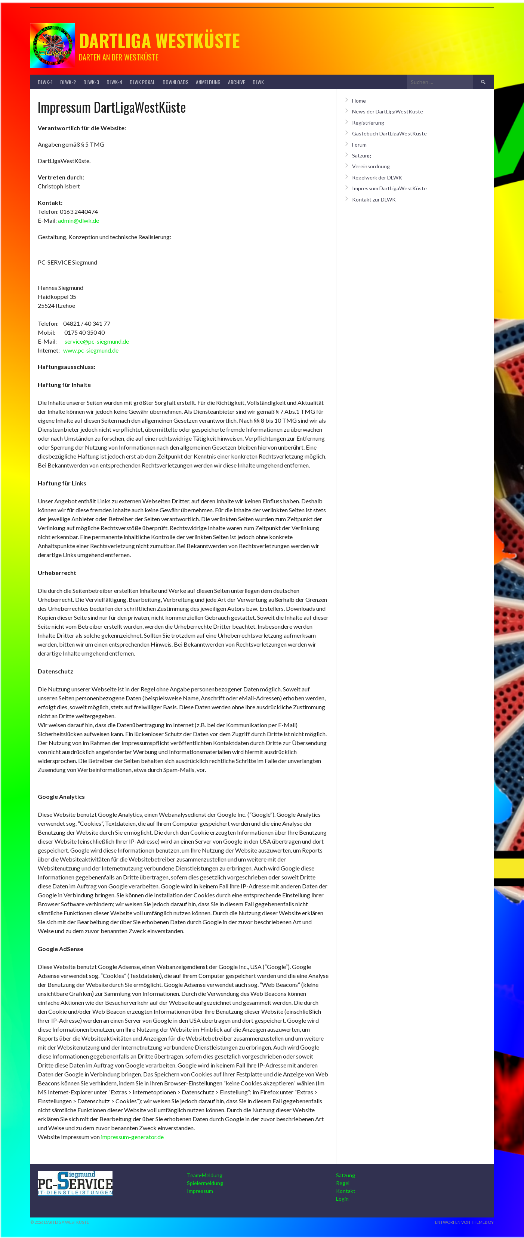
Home (359, 100)
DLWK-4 (114, 82)
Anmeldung (208, 82)
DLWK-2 (68, 82)
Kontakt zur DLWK (374, 199)
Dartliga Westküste (159, 40)
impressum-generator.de (132, 1136)
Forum (359, 144)
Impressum (200, 1191)
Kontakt (345, 1191)
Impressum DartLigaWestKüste (389, 188)
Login (342, 1198)
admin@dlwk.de (78, 220)
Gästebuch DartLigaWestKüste (389, 133)
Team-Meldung (204, 1175)
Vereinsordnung (371, 166)
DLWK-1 (45, 82)
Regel (342, 1183)
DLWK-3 (91, 82)
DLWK (258, 82)
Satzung (361, 155)
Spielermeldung (205, 1183)
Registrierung (368, 122)
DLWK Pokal (142, 82)
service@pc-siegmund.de (97, 341)
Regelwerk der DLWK (377, 177)
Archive (236, 82)
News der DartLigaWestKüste (387, 111)
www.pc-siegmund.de (90, 350)
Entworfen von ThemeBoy (464, 1222)
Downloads (175, 82)
